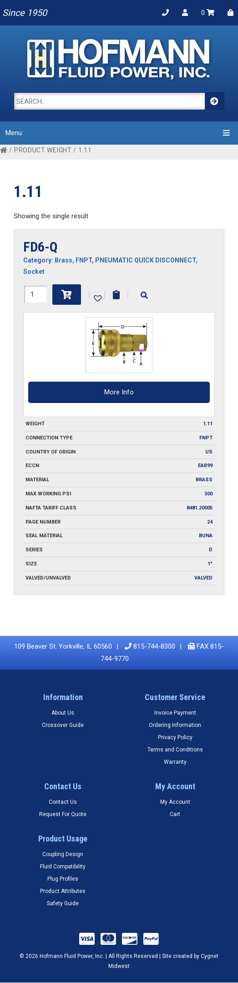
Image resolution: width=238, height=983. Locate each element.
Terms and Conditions (175, 749)
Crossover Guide (63, 725)
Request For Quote (62, 814)
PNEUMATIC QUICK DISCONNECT (145, 260)
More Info (119, 392)
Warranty (175, 762)
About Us (62, 713)
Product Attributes (63, 891)
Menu (119, 132)
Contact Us (63, 802)
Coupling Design (62, 854)
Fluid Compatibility (63, 866)
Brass (63, 260)
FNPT (84, 260)
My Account (175, 802)
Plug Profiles (62, 879)
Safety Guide (63, 903)
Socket (34, 271)
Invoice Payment (175, 713)
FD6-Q (40, 247)
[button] (97, 297)
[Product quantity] (35, 294)
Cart (175, 814)
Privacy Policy (175, 737)
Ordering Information (175, 725)
